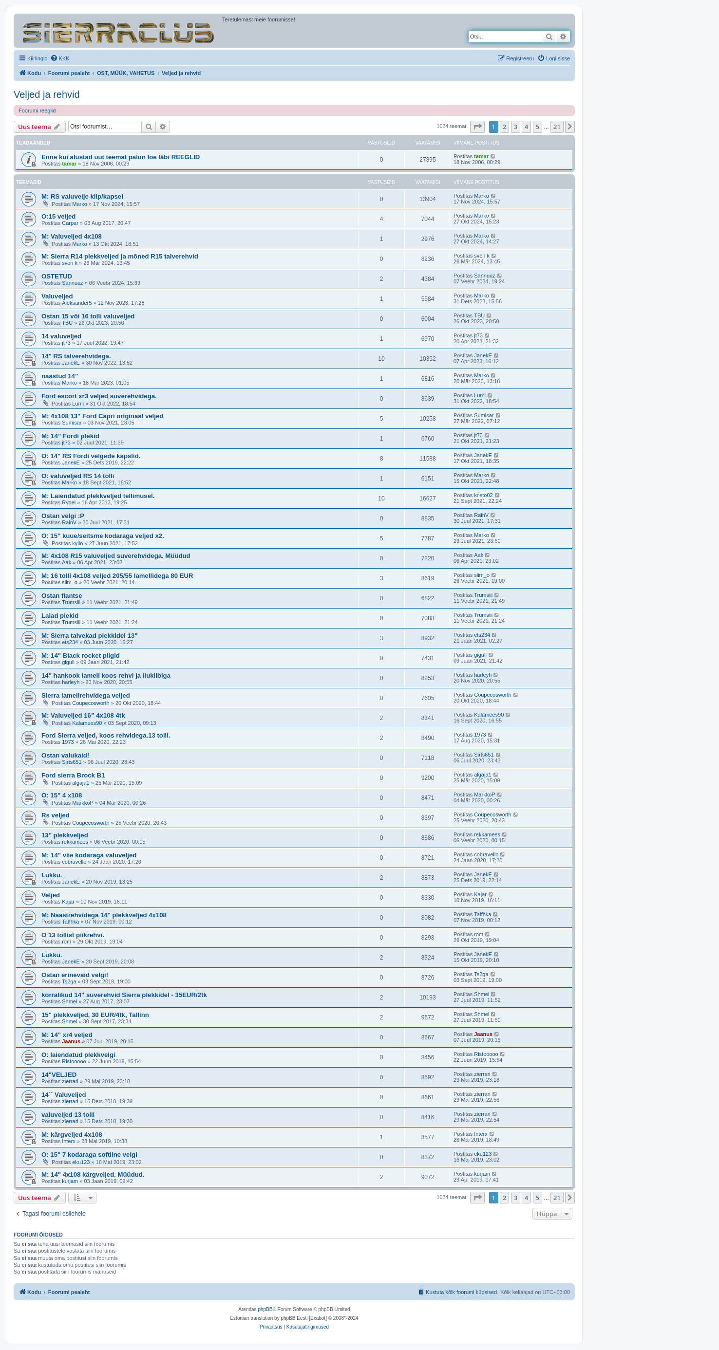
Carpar (70, 223)
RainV (69, 522)
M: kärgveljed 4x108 (71, 1134)
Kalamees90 (87, 723)
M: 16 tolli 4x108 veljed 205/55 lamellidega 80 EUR (117, 575)
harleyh (70, 682)
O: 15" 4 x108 (61, 795)
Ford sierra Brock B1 (73, 775)
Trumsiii (71, 602)
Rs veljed (55, 815)
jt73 (66, 343)
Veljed (50, 895)
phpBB (265, 1309)
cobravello (74, 862)
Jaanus (71, 1041)
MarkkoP (82, 803)
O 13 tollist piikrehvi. (72, 935)
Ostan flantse (61, 595)
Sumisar (71, 422)
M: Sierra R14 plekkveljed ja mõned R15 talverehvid (119, 256)
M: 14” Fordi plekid (70, 436)
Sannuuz (72, 283)
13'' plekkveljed (64, 835)
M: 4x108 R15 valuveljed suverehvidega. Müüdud (115, 555)
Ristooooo (74, 1061)
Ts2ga (69, 981)
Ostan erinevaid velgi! (74, 975)
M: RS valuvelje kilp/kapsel (82, 196)
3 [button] (515, 126)
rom (66, 941)
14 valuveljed (61, 336)
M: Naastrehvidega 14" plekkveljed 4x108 (104, 915)
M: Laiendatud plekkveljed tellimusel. (97, 495)
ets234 (70, 642)
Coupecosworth (90, 703)
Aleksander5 (77, 303)
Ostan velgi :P (62, 515)
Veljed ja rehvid (47, 94)
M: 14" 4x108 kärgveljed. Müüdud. (92, 1174)
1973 (68, 742)
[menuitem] (60, 58)
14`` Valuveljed (63, 1094)
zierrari (70, 1081)
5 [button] (537, 126)
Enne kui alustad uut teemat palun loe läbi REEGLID (120, 157)
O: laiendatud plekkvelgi (78, 1054)
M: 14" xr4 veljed (66, 1034)
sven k (69, 263)
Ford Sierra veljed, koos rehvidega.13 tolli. (105, 735)
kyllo (77, 543)
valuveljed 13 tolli (68, 1114)
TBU (67, 323)
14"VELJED (58, 1074)
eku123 (81, 1162)
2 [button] (504, 126)
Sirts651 (71, 762)
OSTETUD (56, 276)
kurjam (70, 1181)
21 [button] (557, 126)
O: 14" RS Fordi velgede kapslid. (90, 456)
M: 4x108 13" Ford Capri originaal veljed (102, 416)
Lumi (78, 404)
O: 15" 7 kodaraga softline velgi (89, 1154)
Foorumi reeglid (37, 110)
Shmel (69, 1001)
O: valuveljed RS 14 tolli (77, 476)
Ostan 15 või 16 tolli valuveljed (87, 316)
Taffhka (70, 922)
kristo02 (483, 495)
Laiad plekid (59, 615)
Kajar (68, 902)
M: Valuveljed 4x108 (71, 236)
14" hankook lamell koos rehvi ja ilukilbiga (105, 675)
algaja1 (80, 783)
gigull (68, 662)
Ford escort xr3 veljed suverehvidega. (99, 396)
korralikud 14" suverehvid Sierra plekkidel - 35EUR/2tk (124, 995)
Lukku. (51, 875)
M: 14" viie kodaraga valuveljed (88, 855)
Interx (69, 1141)
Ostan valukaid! (65, 755)
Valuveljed (57, 296)
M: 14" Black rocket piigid (80, 655)
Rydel (69, 502)
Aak (66, 562)
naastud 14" (59, 376)
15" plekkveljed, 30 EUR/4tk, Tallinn (95, 1014)
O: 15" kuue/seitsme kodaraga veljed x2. (102, 535)
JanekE (71, 363)
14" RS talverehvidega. (76, 356)
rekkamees (75, 842)
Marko (79, 204)
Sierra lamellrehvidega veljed (85, 695)
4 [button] (526, 126)
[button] (477, 126)
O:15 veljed (58, 216)
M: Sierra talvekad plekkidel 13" (89, 635)
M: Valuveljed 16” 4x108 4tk (83, 715)
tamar (69, 163)
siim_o (69, 582)
